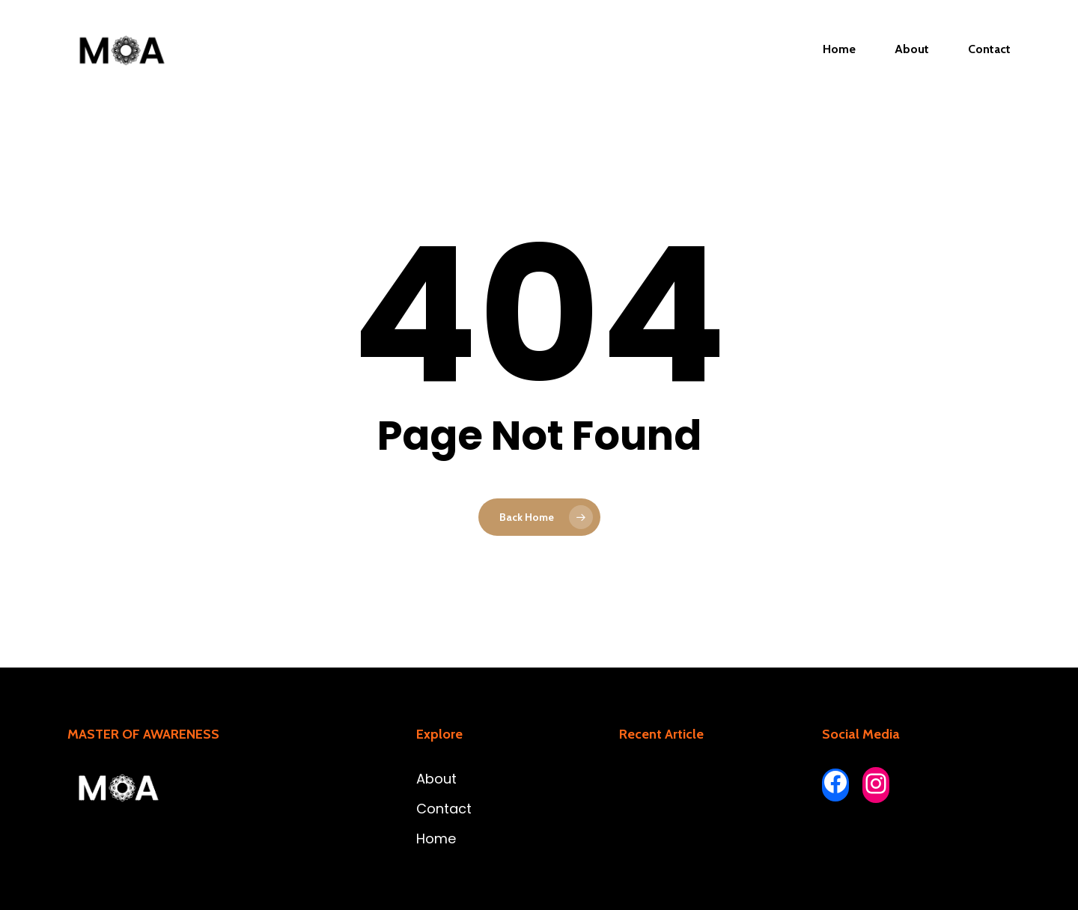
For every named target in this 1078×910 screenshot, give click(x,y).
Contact (444, 808)
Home (436, 838)
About (436, 778)
